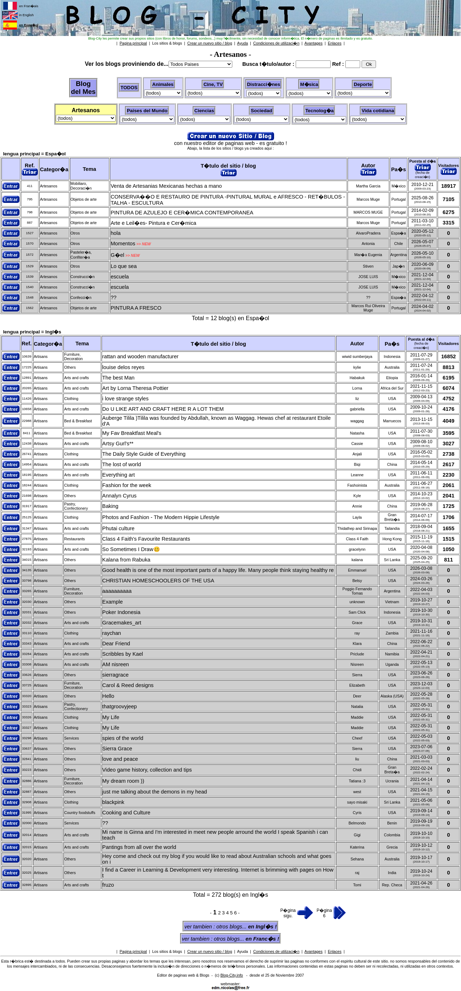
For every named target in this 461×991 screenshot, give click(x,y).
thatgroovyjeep (119, 706)
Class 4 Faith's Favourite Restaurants (146, 539)
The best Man (118, 378)
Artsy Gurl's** (118, 443)
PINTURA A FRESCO (136, 308)
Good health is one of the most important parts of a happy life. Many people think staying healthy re (218, 570)
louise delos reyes (123, 367)
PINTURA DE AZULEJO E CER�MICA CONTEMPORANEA (182, 212)
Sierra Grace (117, 748)
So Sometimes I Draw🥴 (131, 549)
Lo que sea (124, 266)
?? (113, 297)
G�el (117, 255)
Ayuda (242, 951)
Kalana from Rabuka (126, 560)
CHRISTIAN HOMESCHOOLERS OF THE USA (158, 580)
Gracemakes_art (121, 623)
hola (116, 233)
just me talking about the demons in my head (154, 792)
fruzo (108, 885)
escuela (120, 276)
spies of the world (122, 738)
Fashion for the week (126, 485)
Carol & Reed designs (128, 685)
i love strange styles (125, 398)
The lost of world (121, 464)
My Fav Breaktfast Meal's (131, 433)
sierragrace (115, 675)
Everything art (118, 475)
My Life (110, 717)
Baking (110, 506)
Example (112, 602)
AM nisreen (115, 664)
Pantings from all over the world (139, 847)
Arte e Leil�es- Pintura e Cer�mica (153, 223)
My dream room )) (123, 781)
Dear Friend (116, 643)
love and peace (120, 759)
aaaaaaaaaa (117, 591)
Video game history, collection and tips (147, 770)
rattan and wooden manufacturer (140, 356)
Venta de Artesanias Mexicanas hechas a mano (166, 186)
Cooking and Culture (126, 812)
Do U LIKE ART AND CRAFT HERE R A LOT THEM (163, 409)
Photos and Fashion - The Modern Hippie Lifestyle (161, 517)
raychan (111, 633)
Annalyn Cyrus (119, 496)
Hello (108, 696)
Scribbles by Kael (122, 654)
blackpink (113, 802)
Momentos (123, 243)
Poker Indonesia (121, 612)
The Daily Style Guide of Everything (143, 454)
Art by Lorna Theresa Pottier (135, 388)
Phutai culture (118, 528)
